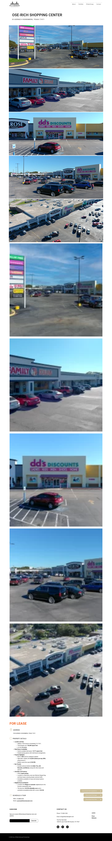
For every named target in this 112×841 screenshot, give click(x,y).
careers (93, 813)
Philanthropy (90, 4)
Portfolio (80, 4)
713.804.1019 (20, 798)
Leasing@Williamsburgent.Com (24, 800)
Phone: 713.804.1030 (62, 813)
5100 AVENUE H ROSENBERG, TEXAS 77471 (24, 733)
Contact (98, 4)
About (74, 4)
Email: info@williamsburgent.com (65, 816)
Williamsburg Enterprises (22, 837)
